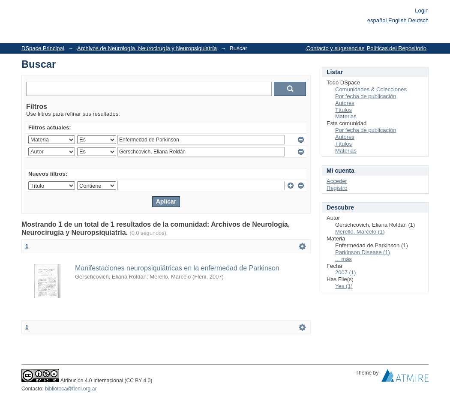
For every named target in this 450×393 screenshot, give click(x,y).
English (397, 20)
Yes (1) (344, 286)
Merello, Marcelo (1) (360, 231)
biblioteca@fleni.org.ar (70, 389)
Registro (337, 188)
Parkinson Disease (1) (362, 252)
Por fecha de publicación (365, 96)
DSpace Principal (42, 48)
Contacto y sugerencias (335, 48)
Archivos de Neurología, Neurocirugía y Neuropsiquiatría (147, 48)
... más (343, 259)
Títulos (343, 110)
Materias (346, 116)
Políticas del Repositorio (396, 48)
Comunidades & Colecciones (371, 89)
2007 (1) (345, 272)
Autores (344, 103)
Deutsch (418, 20)
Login (422, 10)
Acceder (337, 181)
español (377, 20)
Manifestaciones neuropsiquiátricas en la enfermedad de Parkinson (177, 268)
